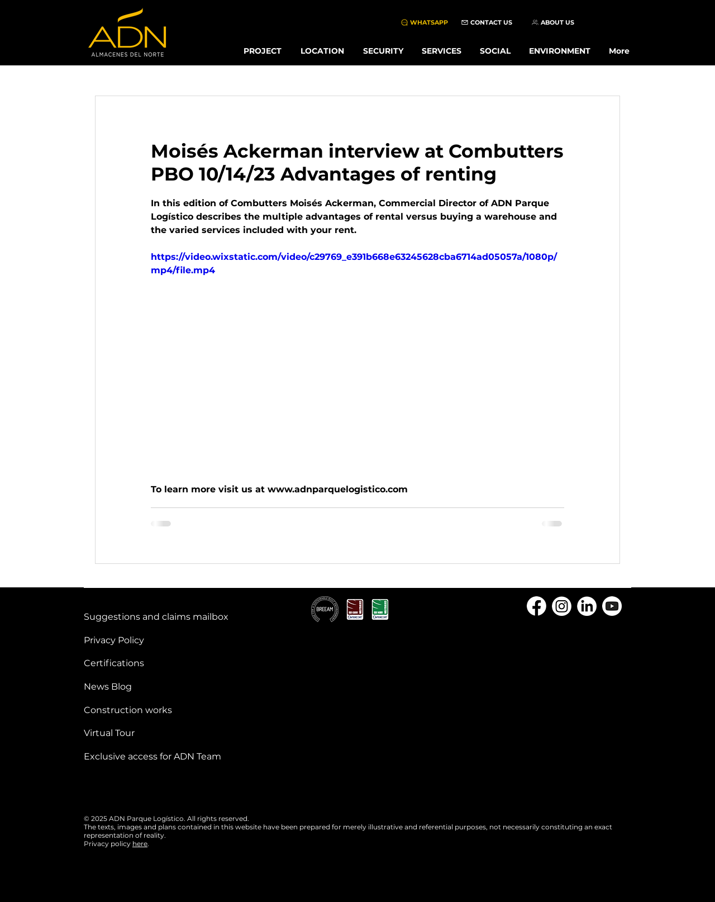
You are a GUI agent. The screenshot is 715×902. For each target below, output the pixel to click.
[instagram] (561, 606)
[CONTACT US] (486, 22)
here (139, 843)
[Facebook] (536, 606)
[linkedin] (587, 606)
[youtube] (612, 606)
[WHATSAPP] (424, 22)
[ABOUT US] (552, 22)
